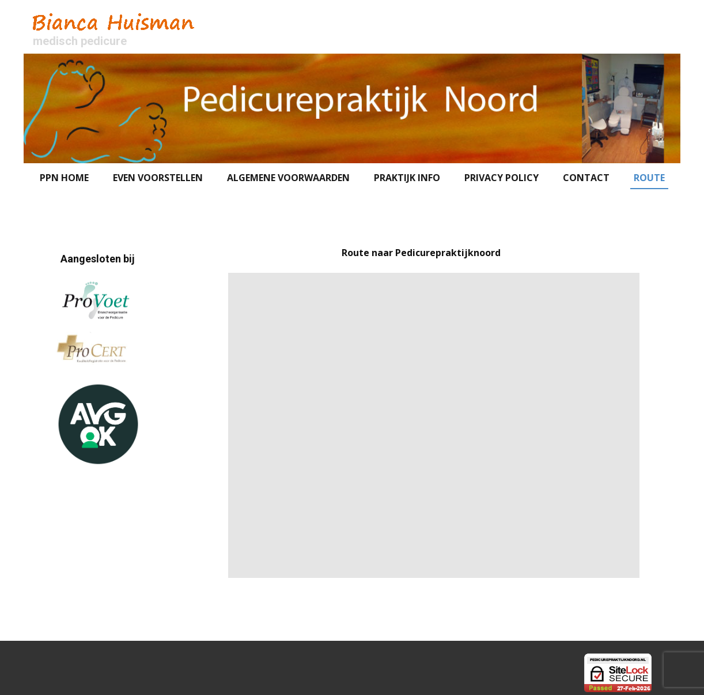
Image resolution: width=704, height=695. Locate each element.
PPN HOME (64, 177)
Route (649, 177)
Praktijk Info (407, 177)
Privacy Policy (501, 177)
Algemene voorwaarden (288, 177)
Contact (586, 177)
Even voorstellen (158, 177)
